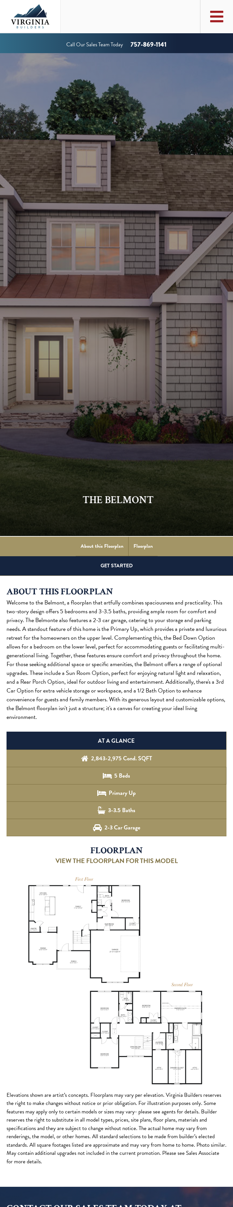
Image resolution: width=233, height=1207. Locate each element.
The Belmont (118, 500)
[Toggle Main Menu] (216, 16)
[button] (116, 981)
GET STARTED (117, 566)
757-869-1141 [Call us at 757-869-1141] (148, 44)
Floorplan (143, 546)
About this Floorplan (102, 546)
